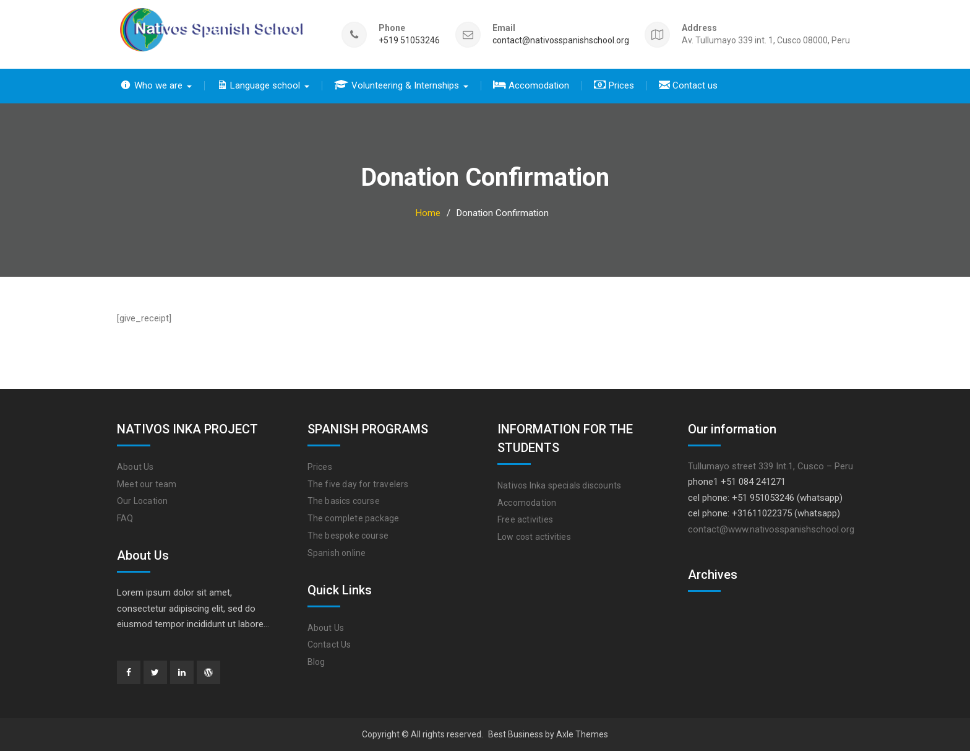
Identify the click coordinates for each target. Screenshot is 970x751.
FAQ (125, 518)
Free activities (525, 519)
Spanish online (336, 553)
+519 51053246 (409, 40)
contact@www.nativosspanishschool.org (771, 529)
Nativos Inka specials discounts (559, 485)
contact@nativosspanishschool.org (560, 40)
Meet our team (147, 484)
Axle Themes (582, 734)
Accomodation (526, 503)
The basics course (343, 501)
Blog (316, 662)
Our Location (142, 501)
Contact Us (329, 644)
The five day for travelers (358, 484)
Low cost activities (534, 537)
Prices (319, 467)
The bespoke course (348, 535)
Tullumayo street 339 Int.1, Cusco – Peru (770, 466)
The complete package (353, 518)
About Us (135, 467)
